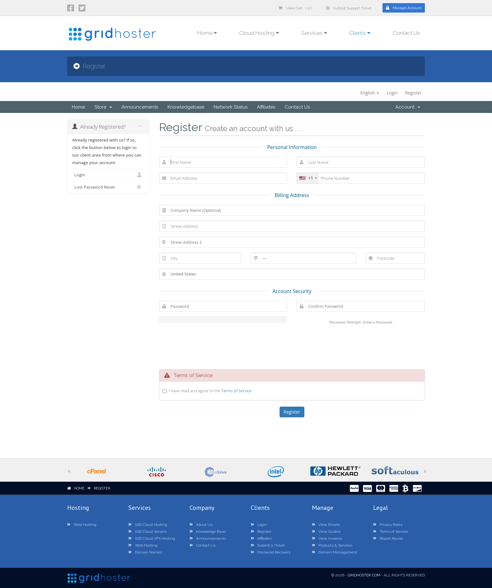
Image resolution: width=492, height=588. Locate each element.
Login (392, 93)
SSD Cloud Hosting (147, 524)
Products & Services (332, 545)
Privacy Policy (388, 524)
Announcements (139, 107)
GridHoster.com (364, 575)
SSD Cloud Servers (147, 531)
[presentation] (292, 346)
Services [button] (314, 33)
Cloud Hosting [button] (259, 33)
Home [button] (207, 33)
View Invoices (327, 538)
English (369, 93)
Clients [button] (360, 33)
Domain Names (145, 552)
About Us (201, 524)
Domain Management (334, 552)
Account (407, 107)
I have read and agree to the (210, 390)
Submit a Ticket (268, 545)
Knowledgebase (186, 107)
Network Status (231, 107)
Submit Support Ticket (349, 8)
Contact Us (406, 33)
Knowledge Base (208, 531)
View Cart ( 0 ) (295, 8)
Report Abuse (388, 538)
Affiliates (266, 107)
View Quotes (326, 531)
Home (78, 107)
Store (103, 107)
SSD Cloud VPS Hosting (151, 538)
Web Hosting (81, 524)
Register (413, 93)
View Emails (326, 524)
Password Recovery (270, 552)
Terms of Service (236, 390)
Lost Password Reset (108, 187)
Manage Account (403, 8)
